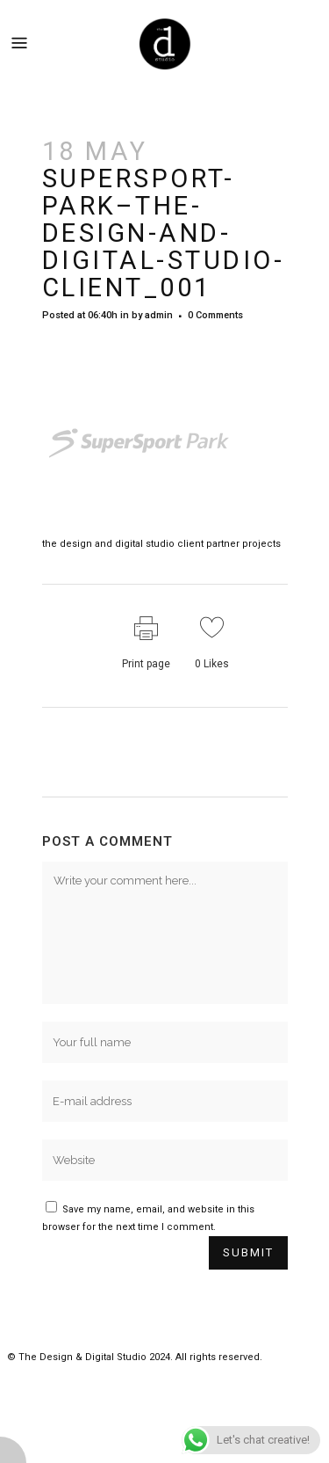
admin (159, 315)
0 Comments (215, 315)
